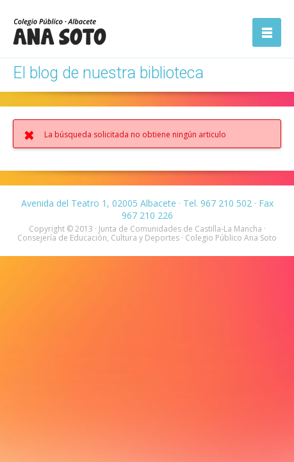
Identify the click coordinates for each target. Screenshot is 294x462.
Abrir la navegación (266, 32)
